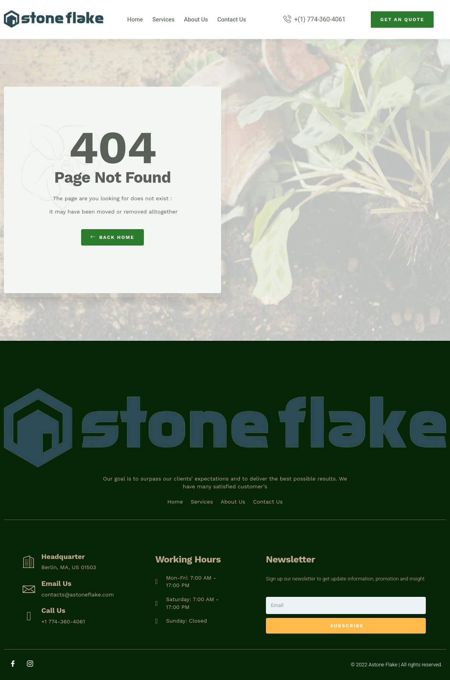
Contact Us (231, 19)
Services (163, 19)
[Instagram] (33, 664)
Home (135, 19)
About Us (196, 19)
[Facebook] (15, 664)
